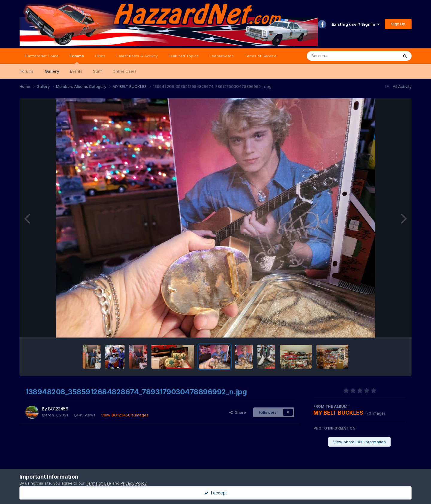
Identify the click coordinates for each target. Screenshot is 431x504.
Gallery (52, 71)
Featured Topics (184, 56)
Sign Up (398, 24)
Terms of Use (98, 483)
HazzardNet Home (42, 56)
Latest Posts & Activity (137, 56)
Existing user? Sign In (356, 24)
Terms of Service (261, 56)
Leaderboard (222, 56)
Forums (76, 59)
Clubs (100, 56)
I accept (215, 492)
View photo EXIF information (359, 441)
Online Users (124, 71)
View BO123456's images (124, 415)
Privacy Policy (133, 483)
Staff (97, 71)
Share (237, 412)
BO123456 (58, 408)
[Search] (336, 56)
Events (76, 71)
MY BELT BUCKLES (338, 413)
